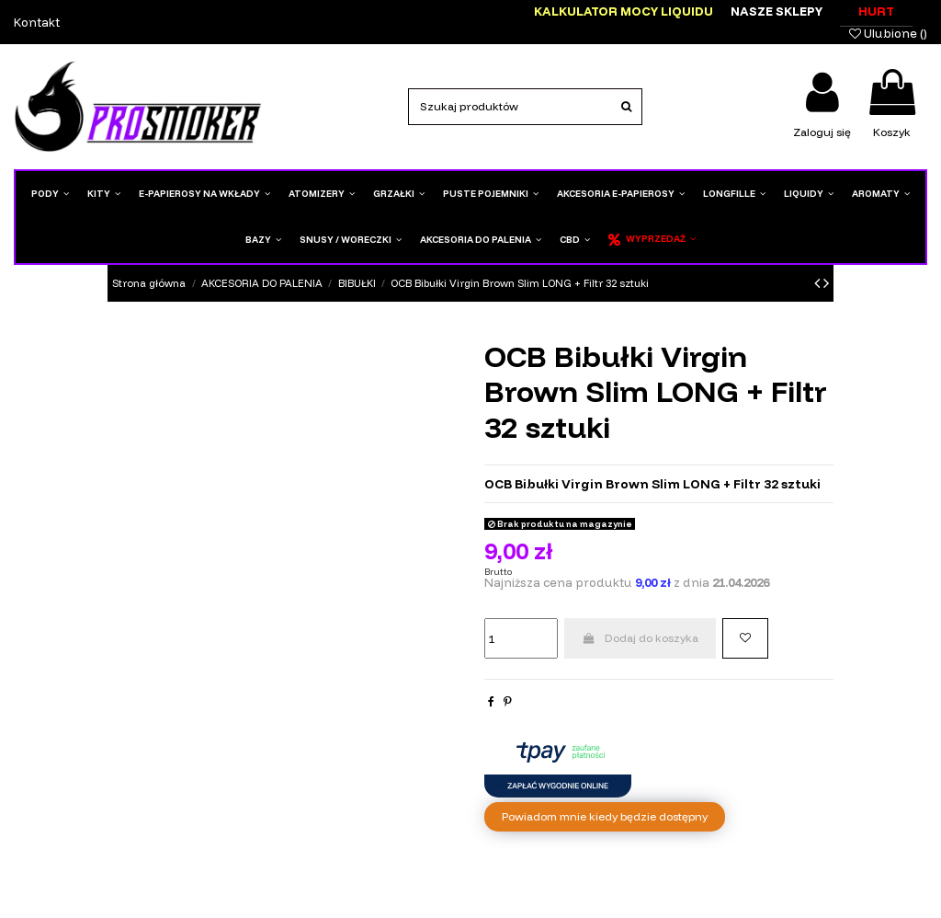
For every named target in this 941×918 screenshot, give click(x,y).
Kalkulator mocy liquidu (623, 11)
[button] (399, 194)
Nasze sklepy (776, 11)
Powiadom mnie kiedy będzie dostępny (605, 816)
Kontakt (37, 22)
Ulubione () (888, 33)
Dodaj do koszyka (639, 638)
